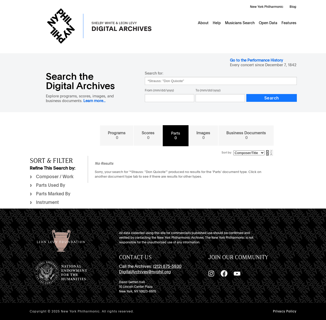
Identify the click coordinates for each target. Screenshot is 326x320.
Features (288, 23)
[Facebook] (224, 273)
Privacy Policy (284, 311)
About (203, 23)
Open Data (268, 23)
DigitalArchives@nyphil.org (145, 271)
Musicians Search (240, 23)
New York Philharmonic (266, 7)
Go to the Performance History (256, 60)
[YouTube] (237, 273)
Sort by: (227, 152)
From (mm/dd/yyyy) (159, 90)
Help (217, 23)
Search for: (154, 73)
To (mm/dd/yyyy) (208, 90)
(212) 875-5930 (167, 266)
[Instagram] (211, 273)
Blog (293, 7)
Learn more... (94, 100)
